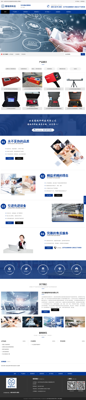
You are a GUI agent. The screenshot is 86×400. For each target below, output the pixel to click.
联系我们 (83, 1)
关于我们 (77, 1)
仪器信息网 (8, 365)
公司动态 (11, 54)
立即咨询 (55, 311)
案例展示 (25, 11)
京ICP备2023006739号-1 (52, 398)
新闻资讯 (36, 11)
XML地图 (60, 398)
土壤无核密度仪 (5, 351)
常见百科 (23, 54)
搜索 (83, 54)
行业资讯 (17, 54)
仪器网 (18, 365)
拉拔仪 (75, 68)
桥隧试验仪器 (62, 68)
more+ (24, 341)
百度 (2, 365)
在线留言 (58, 11)
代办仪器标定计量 (6, 354)
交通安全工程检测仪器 (11, 68)
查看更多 (46, 311)
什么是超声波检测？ (36, 344)
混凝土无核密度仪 (6, 344)
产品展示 (15, 11)
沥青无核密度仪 (5, 349)
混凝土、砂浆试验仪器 (36, 68)
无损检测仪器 (24, 68)
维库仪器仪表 (14, 365)
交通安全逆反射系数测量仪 (8, 346)
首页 (5, 11)
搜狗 (4, 365)
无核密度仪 (49, 68)
